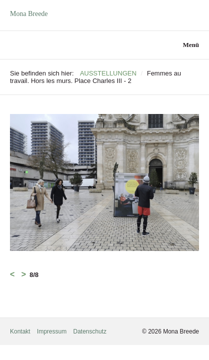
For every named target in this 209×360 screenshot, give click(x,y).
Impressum (51, 331)
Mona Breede (29, 14)
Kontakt (20, 331)
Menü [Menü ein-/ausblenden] (191, 44)
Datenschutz (90, 331)
